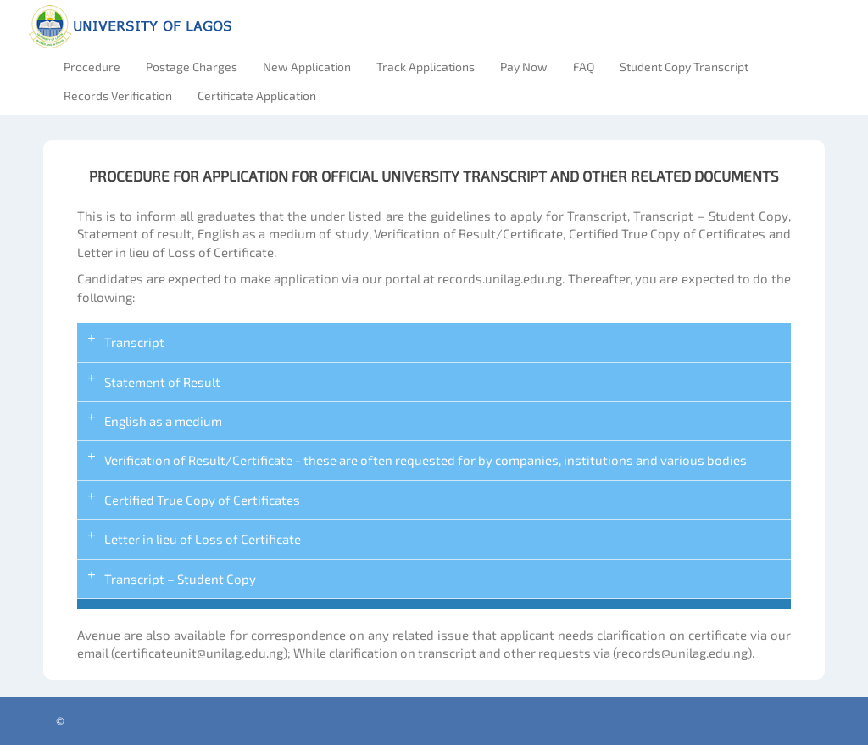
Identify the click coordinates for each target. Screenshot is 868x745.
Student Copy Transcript (684, 66)
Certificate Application (257, 95)
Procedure (92, 66)
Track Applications (425, 66)
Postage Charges (191, 66)
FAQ (583, 66)
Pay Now (524, 66)
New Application (307, 66)
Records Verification (118, 95)
